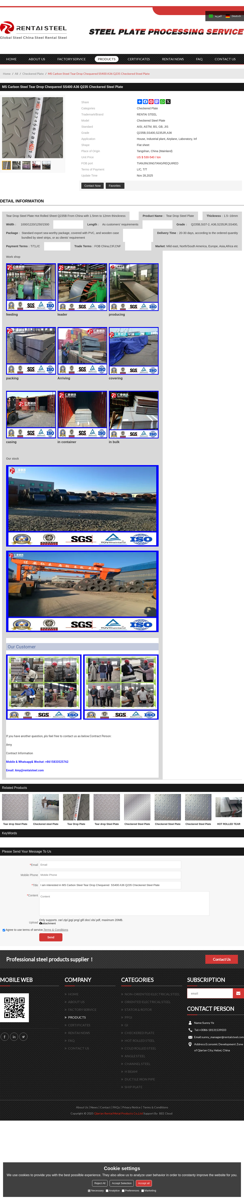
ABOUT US (37, 59)
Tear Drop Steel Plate (179, 215)
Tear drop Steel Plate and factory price (15, 825)
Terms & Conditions (56, 929)
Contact (105, 1107)
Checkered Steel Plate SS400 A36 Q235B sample (198, 825)
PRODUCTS (106, 59)
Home (7, 73)
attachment (47, 923)
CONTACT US (225, 59)
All (16, 73)
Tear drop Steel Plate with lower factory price (107, 825)
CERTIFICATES (139, 59)
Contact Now (92, 185)
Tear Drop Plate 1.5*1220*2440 (76, 825)
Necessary (95, 1190)
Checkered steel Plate (45, 824)
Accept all (143, 1183)
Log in (177, 4)
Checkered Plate (33, 73)
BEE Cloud (165, 1113)
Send (50, 937)
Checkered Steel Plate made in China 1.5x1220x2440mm (167, 825)
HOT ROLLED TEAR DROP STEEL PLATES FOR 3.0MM (229, 825)
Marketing (148, 1190)
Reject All (99, 1183)
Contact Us (222, 959)
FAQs (116, 1107)
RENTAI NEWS (173, 59)
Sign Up (186, 4)
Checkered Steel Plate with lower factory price (137, 825)
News (94, 1107)
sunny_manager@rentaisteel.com (223, 1037)
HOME (11, 59)
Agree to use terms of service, (35, 929)
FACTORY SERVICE (71, 59)
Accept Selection (122, 1183)
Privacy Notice (131, 1107)
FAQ (199, 59)
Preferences (130, 1190)
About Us (82, 1107)
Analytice (113, 1190)
